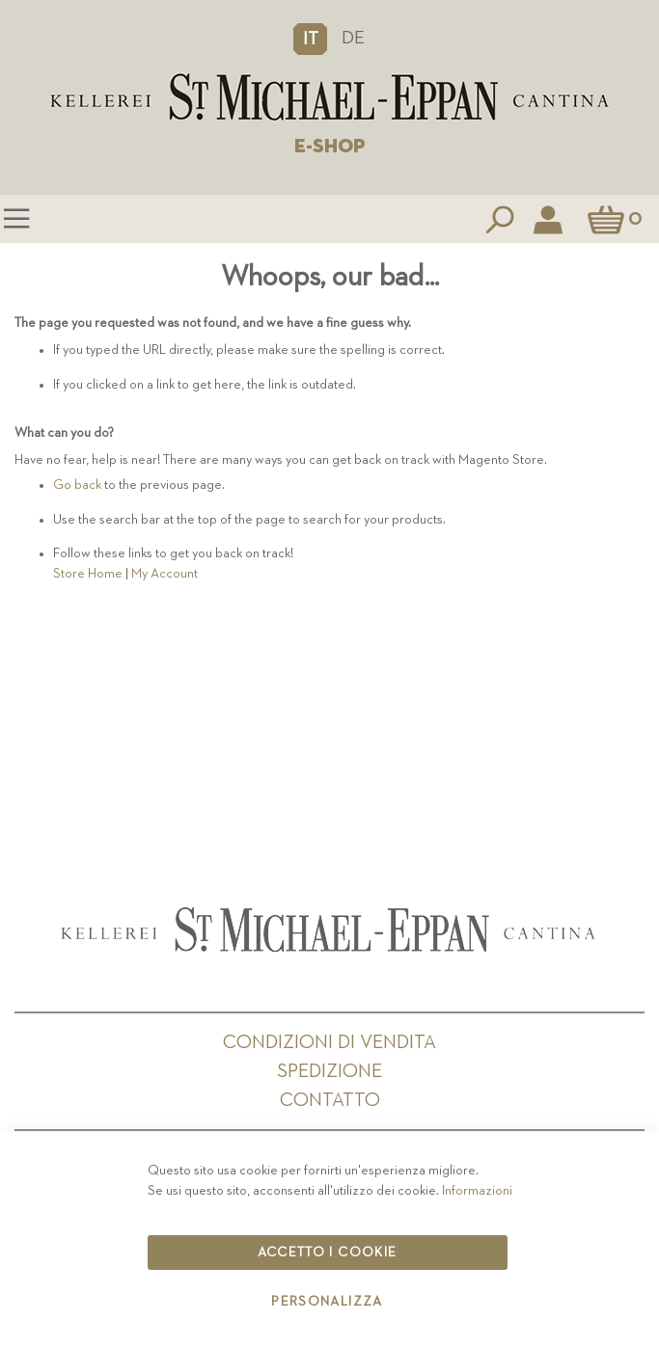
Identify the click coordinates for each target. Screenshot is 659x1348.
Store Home (88, 573)
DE (353, 38)
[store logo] (329, 97)
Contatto (330, 1100)
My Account (164, 573)
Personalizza (326, 1301)
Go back (77, 485)
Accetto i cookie (328, 1252)
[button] (310, 38)
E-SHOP (330, 146)
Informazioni (477, 1191)
